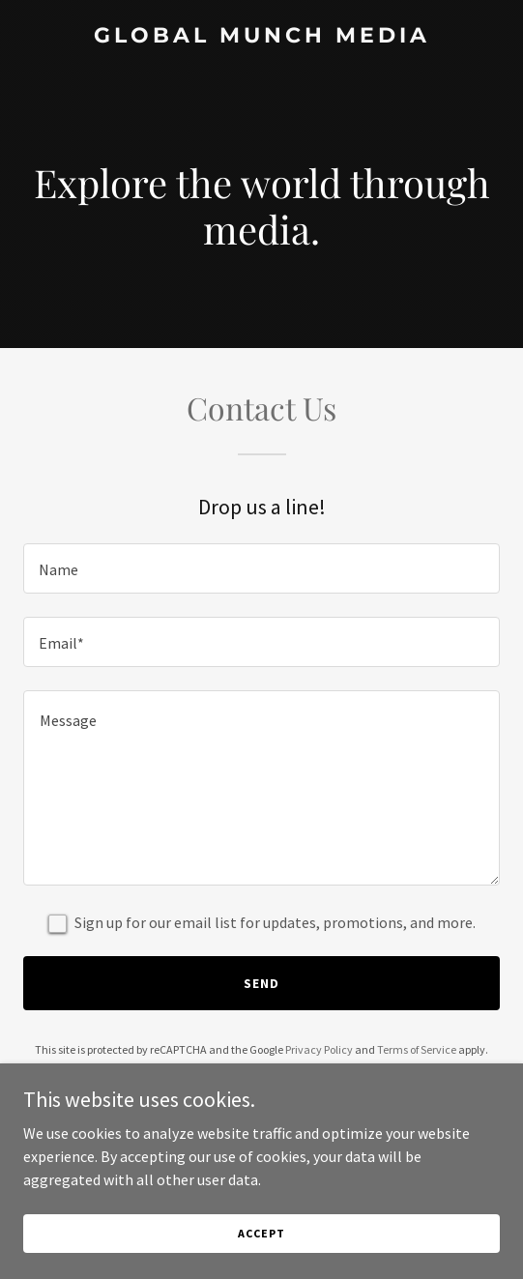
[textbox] (261, 568)
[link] (261, 36)
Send (261, 983)
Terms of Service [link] (416, 1049)
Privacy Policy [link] (319, 1049)
